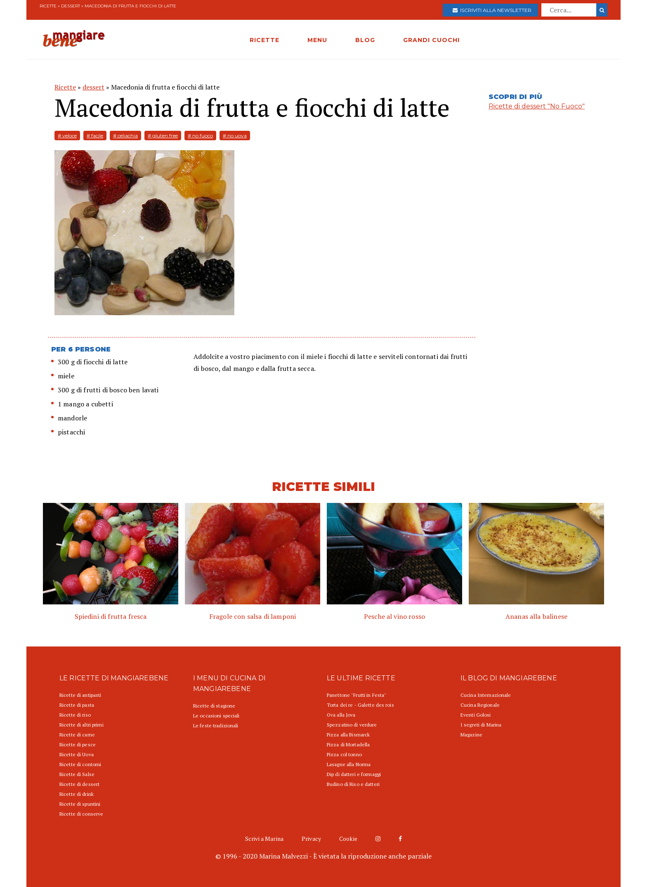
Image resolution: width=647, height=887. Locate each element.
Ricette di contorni (80, 764)
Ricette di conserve (81, 814)
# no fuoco (200, 135)
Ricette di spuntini (79, 804)
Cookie (348, 838)
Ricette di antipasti (80, 695)
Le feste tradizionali (215, 725)
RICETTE (264, 40)
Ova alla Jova (341, 715)
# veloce (67, 135)
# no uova (235, 135)
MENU (317, 40)
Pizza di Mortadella (348, 744)
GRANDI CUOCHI (431, 40)
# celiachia (125, 135)
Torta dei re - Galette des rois (360, 705)
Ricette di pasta (76, 705)
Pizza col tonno (344, 754)
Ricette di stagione (214, 706)
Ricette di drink (76, 794)
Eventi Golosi (475, 715)
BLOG (365, 40)
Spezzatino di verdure (352, 725)
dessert (70, 6)
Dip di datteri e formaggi (354, 774)
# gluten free (163, 135)
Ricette (48, 6)
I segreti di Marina (480, 725)
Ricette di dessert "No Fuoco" (537, 106)
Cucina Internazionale (485, 695)
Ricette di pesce (77, 744)
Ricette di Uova (76, 754)
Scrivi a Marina (264, 838)
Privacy (311, 838)
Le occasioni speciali (216, 715)
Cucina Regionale (480, 705)
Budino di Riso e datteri (353, 784)
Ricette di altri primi (81, 725)
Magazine (471, 734)
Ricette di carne (77, 734)
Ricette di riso (75, 715)
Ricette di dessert (79, 784)
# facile (95, 135)
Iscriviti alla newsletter (492, 10)
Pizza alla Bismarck (348, 734)
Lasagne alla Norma (349, 764)
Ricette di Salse (76, 774)
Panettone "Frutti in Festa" (356, 695)
